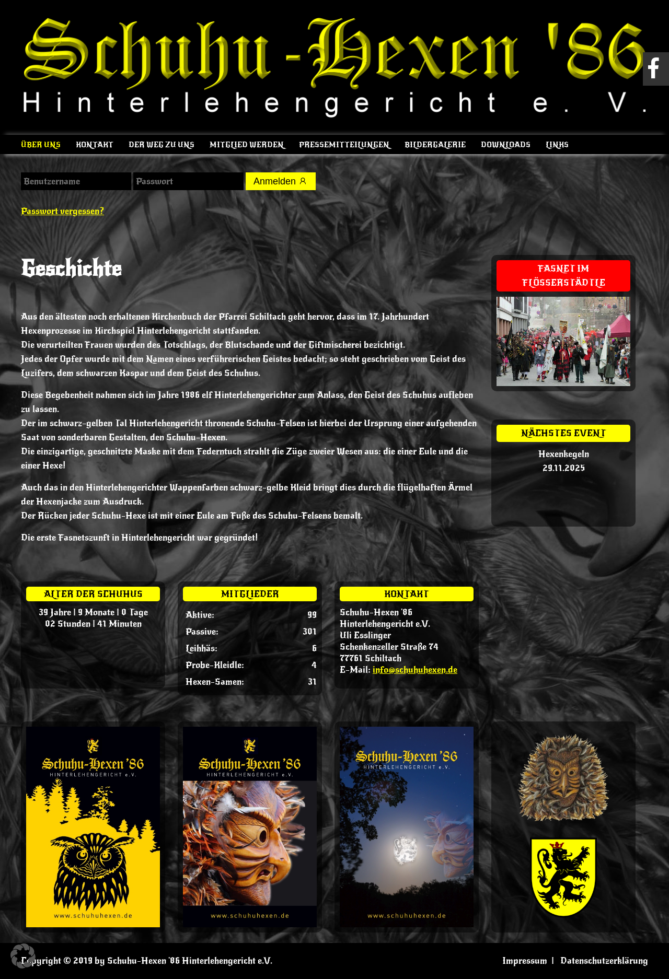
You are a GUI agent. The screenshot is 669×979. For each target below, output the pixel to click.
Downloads (505, 145)
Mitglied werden (247, 145)
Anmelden (280, 181)
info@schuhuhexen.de (415, 669)
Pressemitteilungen (344, 145)
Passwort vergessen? (62, 211)
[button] (23, 956)
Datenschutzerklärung (604, 960)
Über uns (41, 145)
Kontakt (94, 145)
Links (557, 145)
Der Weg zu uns (161, 145)
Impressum (524, 960)
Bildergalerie (435, 145)
